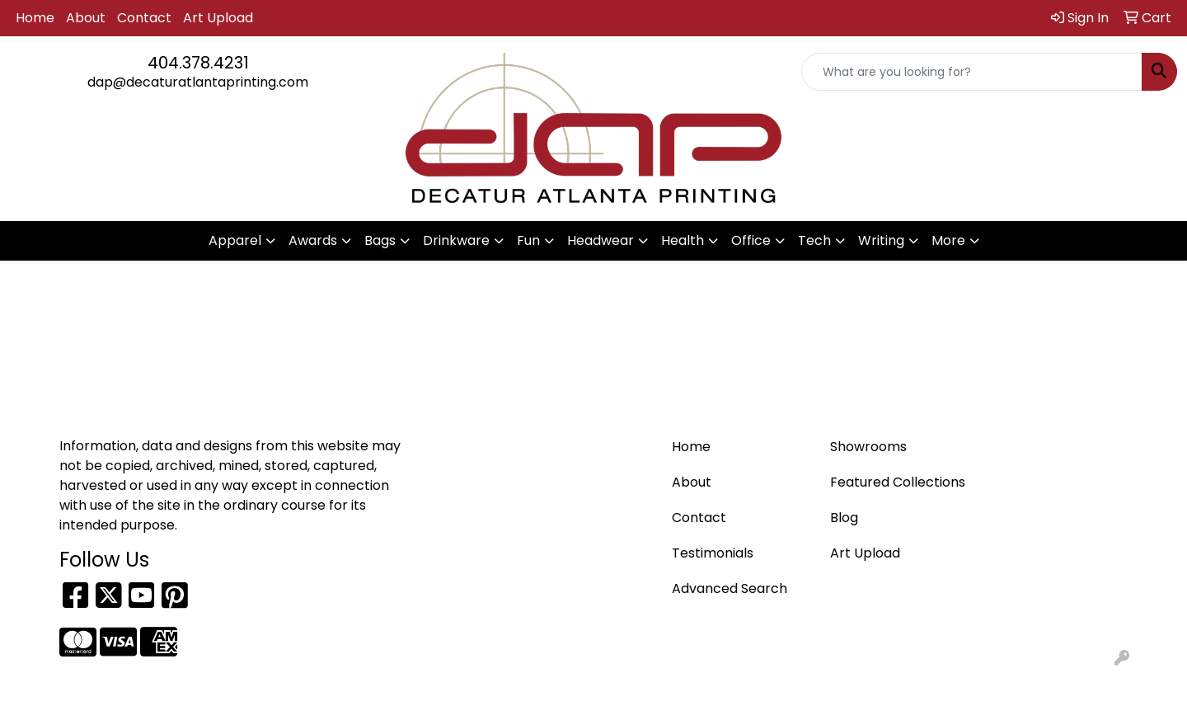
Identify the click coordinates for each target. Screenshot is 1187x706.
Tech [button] (814, 240)
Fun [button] (528, 240)
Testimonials (712, 553)
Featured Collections (897, 482)
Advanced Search (729, 588)
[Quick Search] (971, 72)
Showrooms (868, 446)
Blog (844, 517)
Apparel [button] (235, 240)
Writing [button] (881, 240)
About (86, 17)
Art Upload (218, 17)
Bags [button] (380, 240)
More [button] (948, 240)
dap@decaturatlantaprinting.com (197, 82)
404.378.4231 (198, 62)
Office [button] (751, 240)
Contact (144, 17)
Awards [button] (313, 240)
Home (35, 17)
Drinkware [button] (456, 240)
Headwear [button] (600, 240)
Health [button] (682, 240)
